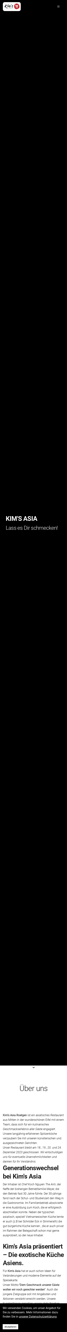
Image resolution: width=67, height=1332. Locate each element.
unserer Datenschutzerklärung (38, 1316)
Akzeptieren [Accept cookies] (10, 1326)
